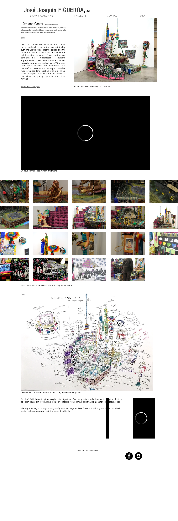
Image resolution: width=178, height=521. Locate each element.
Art (88, 11)
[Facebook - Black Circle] (129, 456)
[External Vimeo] (85, 133)
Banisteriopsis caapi (104, 401)
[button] (80, 15)
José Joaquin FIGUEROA (54, 10)
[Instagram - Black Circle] (138, 456)
